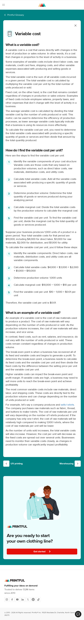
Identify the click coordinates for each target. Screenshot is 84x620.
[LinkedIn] (22, 599)
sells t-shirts (67, 404)
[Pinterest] (33, 599)
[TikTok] (38, 599)
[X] (28, 599)
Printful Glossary (15, 14)
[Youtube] (17, 599)
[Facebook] (12, 599)
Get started (42, 551)
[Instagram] (6, 599)
